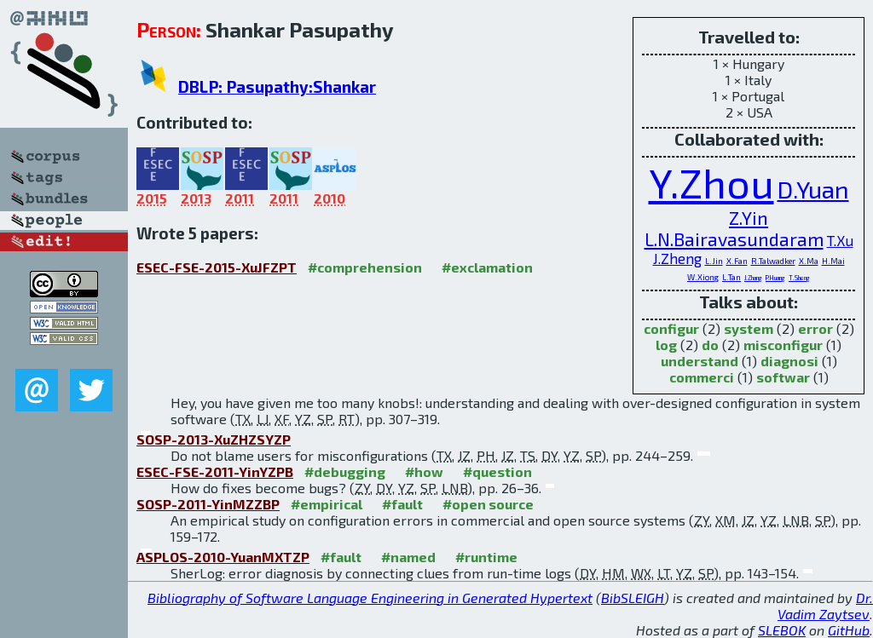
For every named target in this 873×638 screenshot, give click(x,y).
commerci (701, 377)
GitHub (849, 630)
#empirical (326, 504)
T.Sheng (799, 277)
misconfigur (783, 344)
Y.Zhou (711, 182)
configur (671, 328)
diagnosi (789, 361)
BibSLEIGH (632, 597)
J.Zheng (677, 258)
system (748, 328)
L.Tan (731, 277)
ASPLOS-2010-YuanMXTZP (222, 557)
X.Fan (737, 261)
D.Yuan (813, 189)
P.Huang (775, 277)
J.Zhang (753, 277)
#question (497, 471)
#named (408, 557)
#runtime (486, 557)
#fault (402, 504)
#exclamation (487, 267)
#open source (488, 504)
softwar (783, 377)
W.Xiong (703, 277)
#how (424, 471)
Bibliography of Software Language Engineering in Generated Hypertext (370, 597)
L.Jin (714, 261)
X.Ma (808, 261)
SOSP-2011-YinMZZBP (208, 504)
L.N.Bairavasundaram (734, 239)
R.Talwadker (773, 261)
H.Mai (833, 261)
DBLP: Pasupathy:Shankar (277, 86)
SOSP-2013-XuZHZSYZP (213, 439)
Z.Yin (748, 217)
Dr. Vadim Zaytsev (825, 605)
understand (699, 361)
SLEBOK (782, 630)
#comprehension (365, 267)
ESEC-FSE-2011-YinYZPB (214, 471)
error (815, 328)
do (710, 344)
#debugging (344, 471)
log (666, 344)
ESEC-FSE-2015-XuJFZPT (216, 267)
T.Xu (840, 240)
